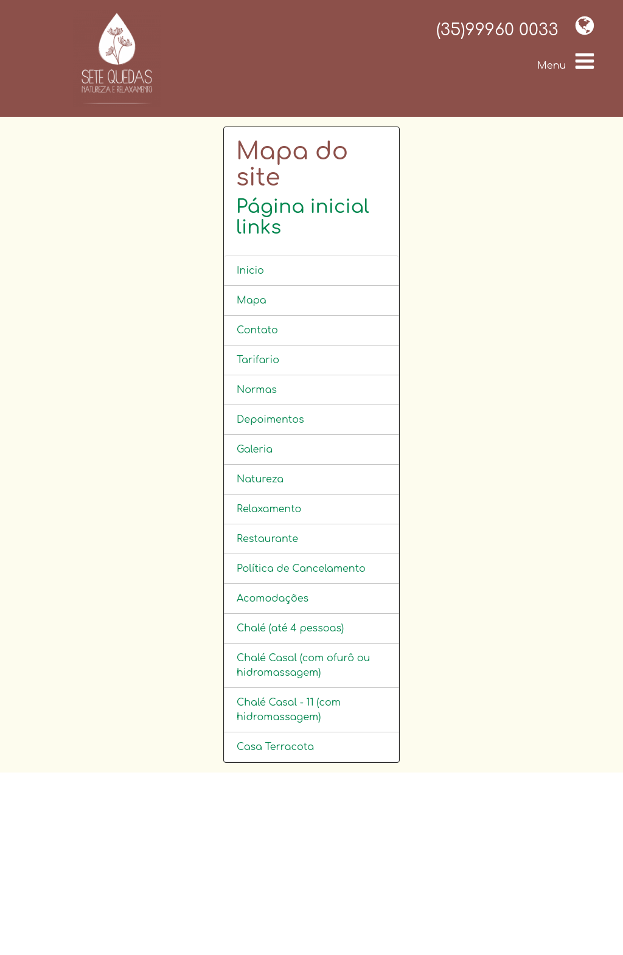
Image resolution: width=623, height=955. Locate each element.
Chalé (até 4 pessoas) (290, 628)
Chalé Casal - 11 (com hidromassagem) (289, 710)
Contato (257, 330)
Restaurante (267, 538)
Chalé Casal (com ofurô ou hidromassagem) (303, 665)
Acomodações (272, 598)
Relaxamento (269, 509)
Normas (257, 389)
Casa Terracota (275, 746)
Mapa (251, 300)
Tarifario (258, 360)
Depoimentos (270, 419)
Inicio (250, 270)
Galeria (255, 449)
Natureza (260, 479)
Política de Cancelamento (301, 568)
